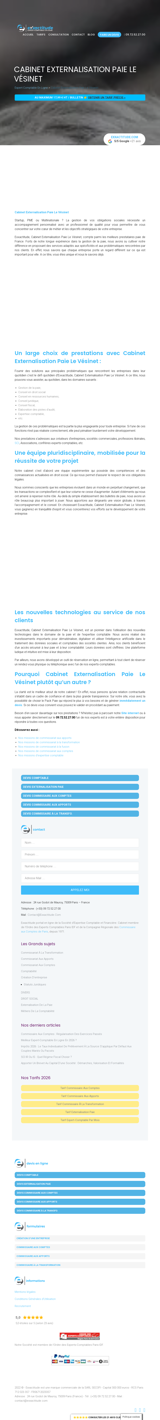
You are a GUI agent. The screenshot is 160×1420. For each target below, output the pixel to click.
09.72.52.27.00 (134, 34)
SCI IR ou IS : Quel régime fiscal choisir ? (46, 1057)
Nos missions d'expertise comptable (40, 755)
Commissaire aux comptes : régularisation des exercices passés (61, 1034)
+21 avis (124, 139)
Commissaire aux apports (33, 1256)
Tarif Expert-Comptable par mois (80, 1120)
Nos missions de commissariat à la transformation (49, 742)
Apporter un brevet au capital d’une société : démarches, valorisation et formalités (72, 1063)
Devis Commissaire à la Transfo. (47, 813)
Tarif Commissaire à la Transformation (80, 1104)
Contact (78, 34)
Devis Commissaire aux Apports (47, 804)
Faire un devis (109, 35)
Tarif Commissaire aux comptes (80, 1088)
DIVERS (25, 992)
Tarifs (40, 34)
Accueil (28, 34)
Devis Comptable (36, 778)
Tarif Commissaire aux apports (80, 1096)
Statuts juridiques (35, 984)
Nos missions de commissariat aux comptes (45, 751)
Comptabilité (29, 971)
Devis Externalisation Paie (43, 787)
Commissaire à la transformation (38, 1265)
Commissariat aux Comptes (38, 965)
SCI (17, 443)
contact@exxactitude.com (44, 914)
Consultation (58, 34)
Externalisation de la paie (36, 1005)
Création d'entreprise (34, 977)
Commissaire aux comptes (33, 1247)
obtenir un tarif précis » (107, 97)
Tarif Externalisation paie (80, 1112)
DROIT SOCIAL (29, 998)
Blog (91, 34)
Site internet (130, 713)
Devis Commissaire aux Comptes (47, 795)
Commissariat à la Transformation (42, 952)
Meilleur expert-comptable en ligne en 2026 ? (49, 1040)
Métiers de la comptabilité (37, 1011)
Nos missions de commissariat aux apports (44, 738)
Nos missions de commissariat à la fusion (43, 746)
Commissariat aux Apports (37, 958)
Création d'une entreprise (33, 1238)
